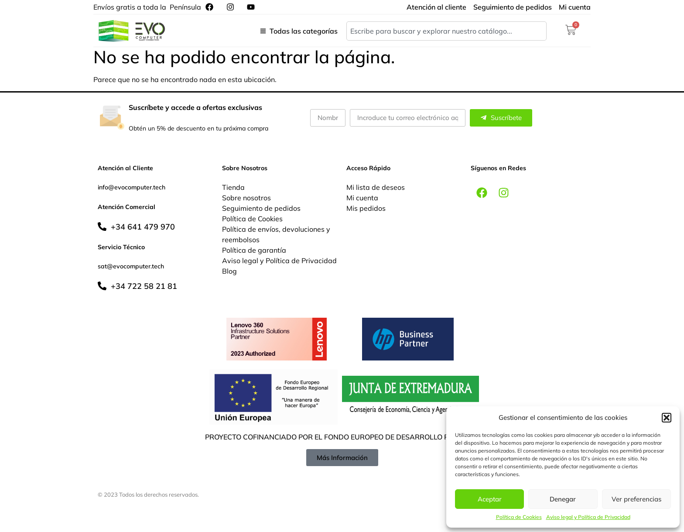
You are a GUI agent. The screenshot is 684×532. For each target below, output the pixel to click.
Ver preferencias (636, 499)
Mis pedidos (366, 208)
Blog (229, 271)
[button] (666, 417)
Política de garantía (254, 250)
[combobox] (446, 31)
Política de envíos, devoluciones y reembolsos (276, 234)
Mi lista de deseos (375, 187)
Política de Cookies (519, 517)
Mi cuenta (362, 197)
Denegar (563, 499)
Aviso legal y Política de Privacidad (588, 517)
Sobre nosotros (246, 197)
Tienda (233, 187)
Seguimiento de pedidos (261, 208)
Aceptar (490, 499)
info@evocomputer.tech (131, 187)
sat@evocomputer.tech (131, 266)
